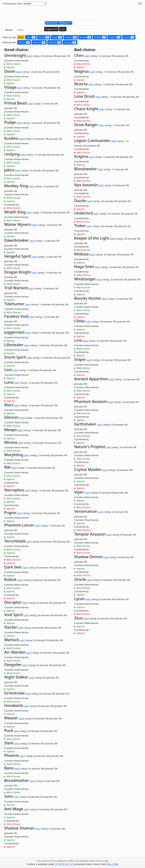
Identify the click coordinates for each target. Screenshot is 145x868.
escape (44, 37)
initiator (70, 37)
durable (85, 37)
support (114, 37)
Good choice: (16, 49)
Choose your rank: (12, 3)
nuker (57, 37)
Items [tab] (20, 30)
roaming (70, 42)
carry (30, 37)
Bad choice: (85, 49)
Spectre (11, 67)
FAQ (140, 3)
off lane (24, 42)
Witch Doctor (14, 63)
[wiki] (29, 56)
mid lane (55, 42)
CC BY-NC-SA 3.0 (63, 864)
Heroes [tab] (9, 30)
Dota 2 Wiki (112, 864)
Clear (62, 29)
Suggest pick (51, 29)
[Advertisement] (72, 11)
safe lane (39, 42)
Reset (20, 37)
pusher (128, 37)
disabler (100, 37)
